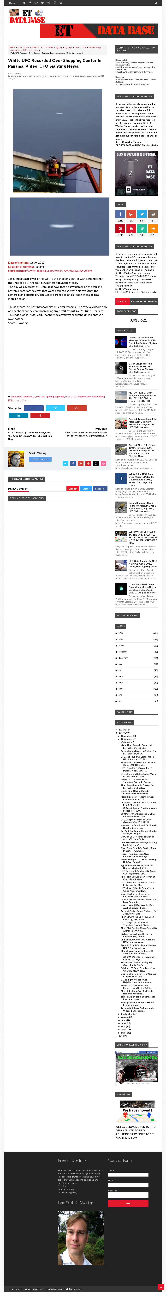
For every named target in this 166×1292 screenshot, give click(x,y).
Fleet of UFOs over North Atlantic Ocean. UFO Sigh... (138, 958)
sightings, (57, 76)
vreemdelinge (95, 47)
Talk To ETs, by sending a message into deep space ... (138, 998)
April (124, 1029)
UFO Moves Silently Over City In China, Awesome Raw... (137, 889)
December (126, 736)
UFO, (65, 76)
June (124, 1023)
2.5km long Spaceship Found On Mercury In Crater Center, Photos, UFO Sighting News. (141, 367)
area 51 (122, 645)
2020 (121, 729)
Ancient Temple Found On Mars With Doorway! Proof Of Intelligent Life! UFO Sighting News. (143, 423)
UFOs (83, 47)
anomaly (35, 47)
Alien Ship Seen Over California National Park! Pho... (137, 992)
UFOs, (69, 76)
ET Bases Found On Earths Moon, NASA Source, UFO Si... (137, 758)
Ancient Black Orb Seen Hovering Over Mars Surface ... (138, 878)
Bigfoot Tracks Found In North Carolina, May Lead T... (136, 935)
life (120, 670)
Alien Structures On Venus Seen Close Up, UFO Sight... (137, 918)
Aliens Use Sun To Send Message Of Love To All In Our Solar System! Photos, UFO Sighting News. (143, 341)
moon (121, 676)
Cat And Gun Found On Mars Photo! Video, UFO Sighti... (139, 832)
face (120, 664)
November (126, 739)
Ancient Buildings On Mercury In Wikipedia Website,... (137, 1009)
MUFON (49, 47)
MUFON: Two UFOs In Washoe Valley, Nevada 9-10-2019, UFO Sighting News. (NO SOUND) (142, 396)
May (123, 1026)
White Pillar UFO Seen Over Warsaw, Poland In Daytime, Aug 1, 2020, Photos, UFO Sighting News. (141, 479)
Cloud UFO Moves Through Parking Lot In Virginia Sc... (139, 843)
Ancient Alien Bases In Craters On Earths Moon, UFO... (138, 752)
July (123, 1020)
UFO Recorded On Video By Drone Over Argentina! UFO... (138, 872)
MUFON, (39, 76)
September (127, 1014)
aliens (26, 47)
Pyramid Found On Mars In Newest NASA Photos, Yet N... (138, 946)
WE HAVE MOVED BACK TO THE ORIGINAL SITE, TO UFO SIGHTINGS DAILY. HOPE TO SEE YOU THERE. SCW (143, 537)
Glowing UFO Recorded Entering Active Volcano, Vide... (137, 838)
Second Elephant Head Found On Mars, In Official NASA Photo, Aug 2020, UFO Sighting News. (142, 507)
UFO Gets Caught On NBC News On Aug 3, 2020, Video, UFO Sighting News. (143, 564)
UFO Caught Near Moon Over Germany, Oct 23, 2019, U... (136, 821)
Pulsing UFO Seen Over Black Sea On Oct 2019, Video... (138, 969)
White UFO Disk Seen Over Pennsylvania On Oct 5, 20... (136, 986)
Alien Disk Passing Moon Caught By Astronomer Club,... (139, 929)
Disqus (86, 488)
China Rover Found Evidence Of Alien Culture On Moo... (137, 952)
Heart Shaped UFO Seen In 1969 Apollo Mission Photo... (137, 906)
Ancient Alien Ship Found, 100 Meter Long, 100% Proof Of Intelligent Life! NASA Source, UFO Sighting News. (142, 450)
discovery (123, 658)
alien (20, 47)
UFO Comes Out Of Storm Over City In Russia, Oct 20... (139, 883)
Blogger (73, 488)
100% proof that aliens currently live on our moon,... (137, 1003)
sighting (58, 47)
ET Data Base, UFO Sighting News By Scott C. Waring (30, 1289)
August (125, 1017)
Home (12, 3)
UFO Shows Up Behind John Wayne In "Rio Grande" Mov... (138, 775)
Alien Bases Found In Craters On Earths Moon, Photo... (137, 786)
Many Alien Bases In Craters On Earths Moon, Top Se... (137, 746)
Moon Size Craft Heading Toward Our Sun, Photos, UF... (137, 798)
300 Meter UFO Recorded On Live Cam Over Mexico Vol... (138, 815)
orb (120, 695)
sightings (68, 47)
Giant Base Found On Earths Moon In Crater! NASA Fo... (138, 849)
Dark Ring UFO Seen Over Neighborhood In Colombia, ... (137, 981)
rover (121, 701)
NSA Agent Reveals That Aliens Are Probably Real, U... (139, 809)
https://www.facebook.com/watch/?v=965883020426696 (55, 270)
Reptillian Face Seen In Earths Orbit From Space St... (139, 900)
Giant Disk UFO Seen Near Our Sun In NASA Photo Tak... (139, 975)
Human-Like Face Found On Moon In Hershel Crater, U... (139, 826)
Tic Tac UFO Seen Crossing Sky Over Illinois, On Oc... (136, 963)
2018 (121, 1036)
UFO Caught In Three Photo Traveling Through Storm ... (136, 923)
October (125, 742)
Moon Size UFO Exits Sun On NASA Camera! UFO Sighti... (138, 763)
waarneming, (93, 76)
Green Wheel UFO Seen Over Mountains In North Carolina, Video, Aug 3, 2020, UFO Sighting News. (142, 588)
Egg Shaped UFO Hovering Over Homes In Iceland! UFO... (137, 866)
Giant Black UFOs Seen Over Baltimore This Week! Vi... (135, 895)
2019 (121, 732)
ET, (34, 76)
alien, (13, 76)
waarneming (15, 50)
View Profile (40, 459)
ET (42, 47)
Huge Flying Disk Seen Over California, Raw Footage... (135, 855)
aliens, (20, 76)
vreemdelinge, (80, 76)
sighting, (47, 76)
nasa (121, 682)
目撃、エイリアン (30, 50)
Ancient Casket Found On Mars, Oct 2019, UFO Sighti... (139, 912)
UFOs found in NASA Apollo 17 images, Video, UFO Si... (136, 769)
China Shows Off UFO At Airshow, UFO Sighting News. (138, 941)
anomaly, (27, 76)
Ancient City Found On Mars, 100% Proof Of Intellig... (138, 803)
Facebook (100, 488)
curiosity (123, 651)
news (121, 688)
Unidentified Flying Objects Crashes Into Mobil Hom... (135, 792)
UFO (77, 47)
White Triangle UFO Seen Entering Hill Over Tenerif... (138, 860)
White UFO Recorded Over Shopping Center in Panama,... (137, 781)
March (124, 1032)
